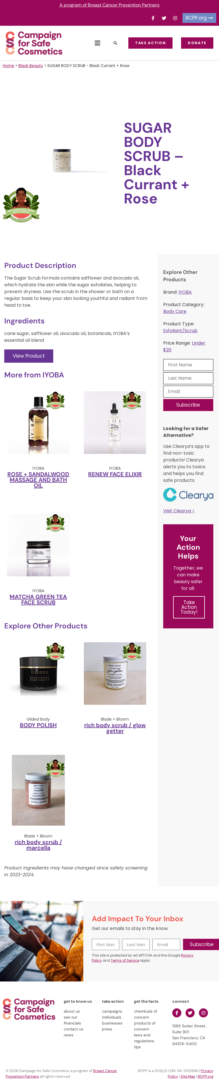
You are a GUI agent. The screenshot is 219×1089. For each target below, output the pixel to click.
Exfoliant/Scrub (180, 330)
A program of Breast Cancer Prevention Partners (109, 5)
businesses (112, 1023)
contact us (73, 1029)
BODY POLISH (38, 725)
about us (72, 1011)
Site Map (187, 1076)
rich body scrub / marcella (38, 844)
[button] (97, 43)
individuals (111, 1017)
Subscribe (188, 404)
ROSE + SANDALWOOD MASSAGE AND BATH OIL (38, 480)
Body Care (174, 311)
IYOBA (185, 292)
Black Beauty (30, 65)
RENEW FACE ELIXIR (115, 474)
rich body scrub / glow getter (115, 727)
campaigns (112, 1011)
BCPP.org (205, 1076)
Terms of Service (125, 960)
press (107, 1029)
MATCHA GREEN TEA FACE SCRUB (38, 599)
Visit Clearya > (179, 511)
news (68, 1035)
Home (8, 65)
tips (137, 1046)
